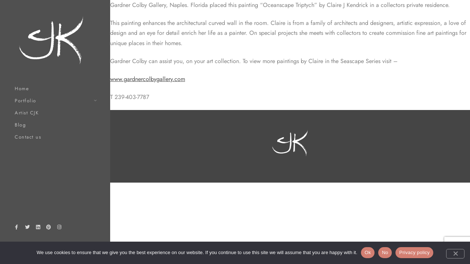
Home (22, 88)
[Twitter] (27, 228)
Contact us (28, 136)
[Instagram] (59, 228)
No (385, 252)
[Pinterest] (49, 228)
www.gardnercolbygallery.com (147, 79)
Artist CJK (27, 112)
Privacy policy (414, 252)
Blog (20, 124)
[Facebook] (16, 228)
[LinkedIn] (37, 228)
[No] (455, 253)
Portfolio (25, 100)
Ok (368, 252)
